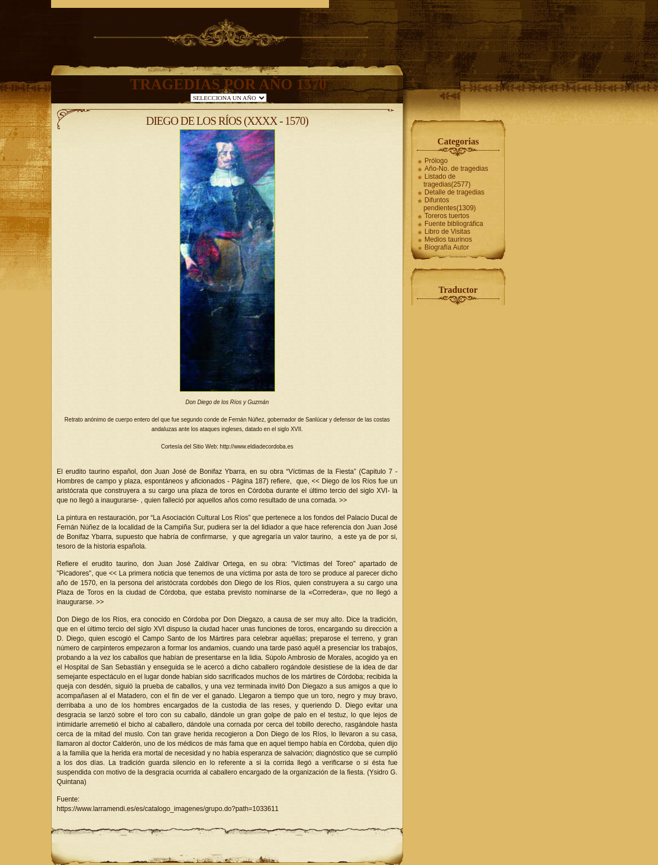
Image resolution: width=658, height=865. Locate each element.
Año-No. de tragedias (456, 169)
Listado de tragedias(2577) (446, 180)
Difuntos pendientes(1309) (449, 204)
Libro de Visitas (447, 232)
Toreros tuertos (446, 216)
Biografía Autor (446, 247)
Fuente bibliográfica (453, 224)
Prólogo (435, 161)
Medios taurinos (448, 239)
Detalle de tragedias (454, 192)
